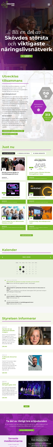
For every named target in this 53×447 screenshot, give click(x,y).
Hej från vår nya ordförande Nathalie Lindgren (8, 330)
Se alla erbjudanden (26, 430)
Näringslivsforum (23, 153)
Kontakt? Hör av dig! (9, 134)
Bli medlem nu (26, 56)
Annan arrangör (39, 153)
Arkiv (26, 406)
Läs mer (4, 346)
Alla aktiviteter (8, 153)
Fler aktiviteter (26, 235)
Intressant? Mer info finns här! (13, 131)
